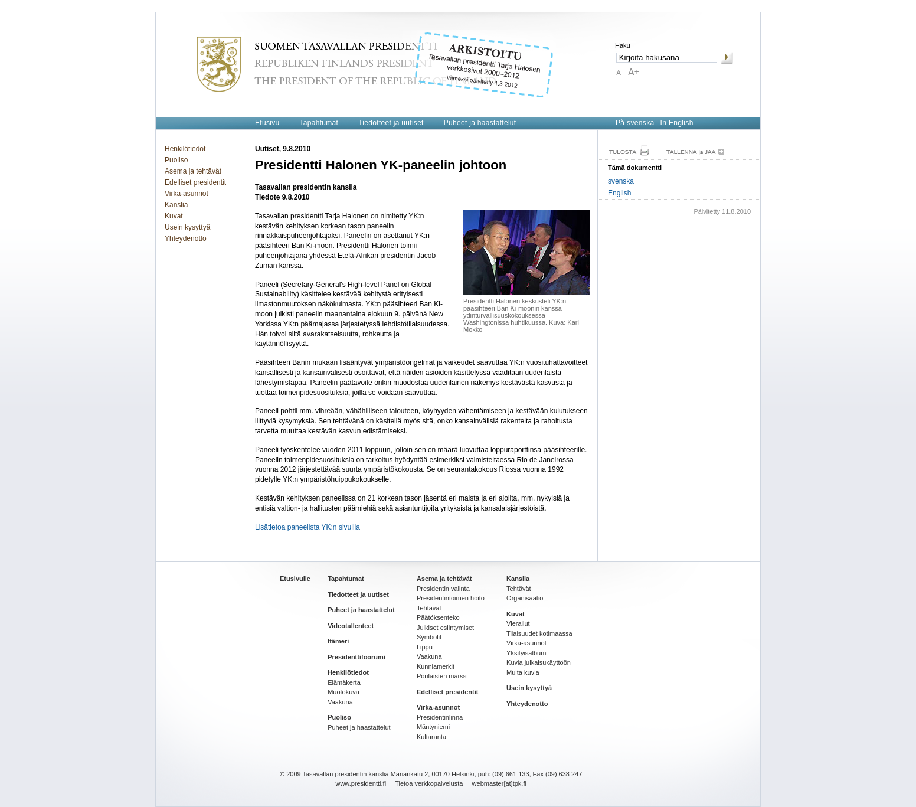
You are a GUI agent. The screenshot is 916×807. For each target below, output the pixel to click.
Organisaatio (524, 598)
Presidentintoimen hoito (451, 598)
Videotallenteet (351, 625)
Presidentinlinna (440, 717)
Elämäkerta (344, 682)
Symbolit (429, 637)
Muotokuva (343, 691)
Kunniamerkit (435, 666)
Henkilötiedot (185, 149)
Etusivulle (295, 578)
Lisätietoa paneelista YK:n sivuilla (307, 527)
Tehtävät (429, 608)
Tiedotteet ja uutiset (391, 123)
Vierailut (518, 623)
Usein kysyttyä (187, 227)
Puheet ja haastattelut (480, 123)
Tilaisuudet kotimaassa (539, 633)
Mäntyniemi (433, 726)
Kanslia (176, 205)
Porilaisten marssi (442, 675)
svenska (621, 181)
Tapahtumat (318, 123)
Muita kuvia (522, 672)
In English (676, 123)
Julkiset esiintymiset (445, 627)
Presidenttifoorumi (356, 657)
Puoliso (176, 160)
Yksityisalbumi (527, 652)
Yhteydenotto (186, 238)
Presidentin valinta (443, 588)
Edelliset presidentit (195, 182)
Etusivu (267, 123)
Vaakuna (340, 701)
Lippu (425, 647)
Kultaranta (431, 736)
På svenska (635, 123)
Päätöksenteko (438, 617)
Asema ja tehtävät (193, 171)
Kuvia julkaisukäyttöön (538, 662)
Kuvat (174, 216)
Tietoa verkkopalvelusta (429, 783)
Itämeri (338, 641)
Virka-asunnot (186, 194)
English (619, 193)
